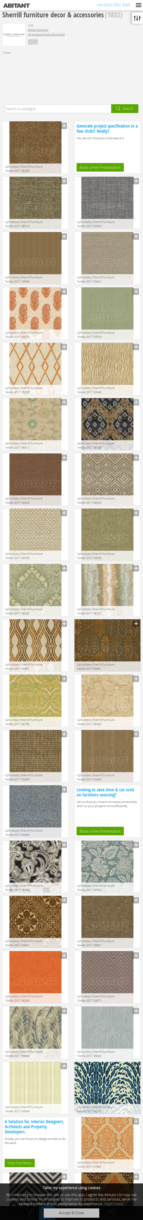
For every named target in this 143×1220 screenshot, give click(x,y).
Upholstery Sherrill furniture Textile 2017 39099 (24, 1109)
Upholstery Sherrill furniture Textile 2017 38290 (24, 998)
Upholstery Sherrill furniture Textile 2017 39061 (96, 666)
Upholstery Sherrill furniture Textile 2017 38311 (24, 445)
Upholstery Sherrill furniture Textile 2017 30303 (24, 500)
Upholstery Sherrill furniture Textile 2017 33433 (96, 777)
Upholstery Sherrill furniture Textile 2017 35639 (24, 334)
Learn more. (114, 1203)
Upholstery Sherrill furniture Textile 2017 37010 (96, 334)
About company (38, 30)
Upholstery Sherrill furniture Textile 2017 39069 (24, 1054)
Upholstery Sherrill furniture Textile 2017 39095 (96, 556)
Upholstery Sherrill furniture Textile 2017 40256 (24, 556)
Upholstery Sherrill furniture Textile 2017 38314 (24, 224)
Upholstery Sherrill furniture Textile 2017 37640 (96, 390)
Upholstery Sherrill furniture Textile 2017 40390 (96, 888)
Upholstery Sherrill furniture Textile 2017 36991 (24, 666)
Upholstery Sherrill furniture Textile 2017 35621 (96, 279)
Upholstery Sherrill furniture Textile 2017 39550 (96, 224)
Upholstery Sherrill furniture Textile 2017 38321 (96, 611)
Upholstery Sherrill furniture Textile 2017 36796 (24, 722)
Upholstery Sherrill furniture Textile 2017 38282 (24, 611)
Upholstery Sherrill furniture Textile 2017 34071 (96, 998)
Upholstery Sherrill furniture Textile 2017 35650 (24, 777)
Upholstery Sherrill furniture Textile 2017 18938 (24, 279)
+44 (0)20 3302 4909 (113, 4)
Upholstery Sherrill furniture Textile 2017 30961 (96, 943)
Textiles (6, 52)
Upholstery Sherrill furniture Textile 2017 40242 (96, 500)
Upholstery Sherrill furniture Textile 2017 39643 (96, 1054)
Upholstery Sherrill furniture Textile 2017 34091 (24, 943)
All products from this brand (46, 34)
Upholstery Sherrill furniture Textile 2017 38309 (24, 888)
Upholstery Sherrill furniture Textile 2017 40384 (24, 832)
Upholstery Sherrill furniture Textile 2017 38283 (96, 445)
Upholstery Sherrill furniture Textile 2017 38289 (24, 168)
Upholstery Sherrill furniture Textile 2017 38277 (96, 1109)
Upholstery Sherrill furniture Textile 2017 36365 (96, 722)
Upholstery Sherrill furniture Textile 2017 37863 (96, 1164)
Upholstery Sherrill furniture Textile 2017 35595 (24, 390)
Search (128, 108)
